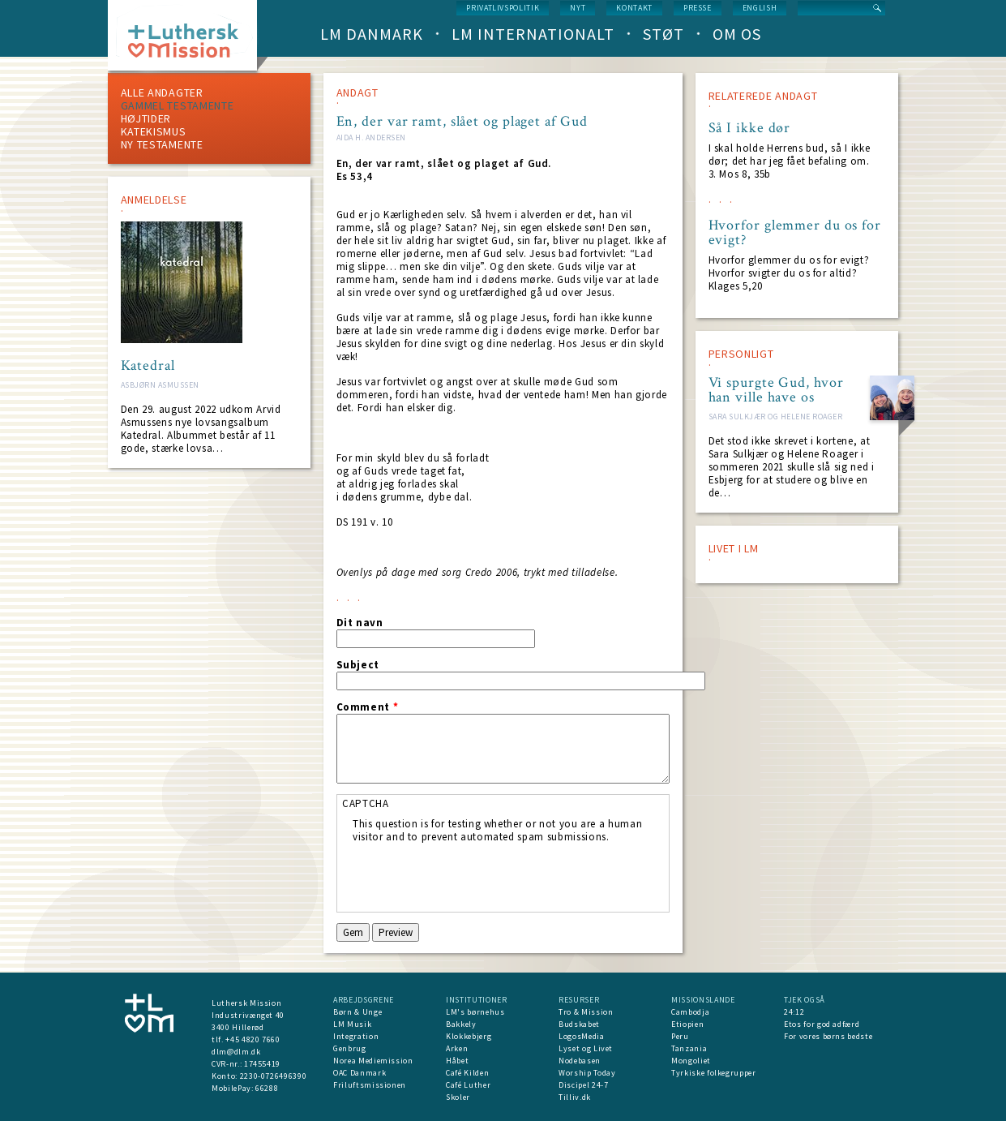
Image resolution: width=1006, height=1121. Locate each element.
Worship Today (587, 1072)
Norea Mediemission (373, 1060)
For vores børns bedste (828, 1036)
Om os (737, 33)
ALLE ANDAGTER (162, 92)
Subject (358, 665)
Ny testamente (162, 144)
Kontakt (634, 7)
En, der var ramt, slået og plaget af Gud (462, 121)
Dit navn (359, 622)
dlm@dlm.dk (236, 1051)
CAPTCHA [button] (365, 803)
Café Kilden (467, 1072)
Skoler (458, 1097)
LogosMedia (582, 1036)
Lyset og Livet (586, 1048)
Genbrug (349, 1048)
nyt (577, 7)
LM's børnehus (475, 1012)
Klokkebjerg (468, 1036)
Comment (367, 707)
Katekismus (153, 131)
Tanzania (689, 1048)
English (760, 7)
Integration (356, 1036)
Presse (697, 7)
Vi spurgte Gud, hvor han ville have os (776, 390)
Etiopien (687, 1024)
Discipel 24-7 (583, 1085)
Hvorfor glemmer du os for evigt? (795, 232)
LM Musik (352, 1024)
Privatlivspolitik (502, 7)
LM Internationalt (533, 33)
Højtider (146, 118)
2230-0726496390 (273, 1076)
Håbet (457, 1060)
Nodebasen (580, 1060)
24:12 (794, 1012)
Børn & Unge (357, 1012)
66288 (266, 1088)
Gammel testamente (177, 105)
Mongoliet (691, 1060)
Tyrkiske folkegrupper (713, 1072)
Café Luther (468, 1085)
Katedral (148, 366)
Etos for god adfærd (821, 1024)
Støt (663, 33)
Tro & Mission (586, 1012)
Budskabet (579, 1024)
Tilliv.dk (575, 1097)
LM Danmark (371, 33)
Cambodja (690, 1012)
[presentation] (476, 875)
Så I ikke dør (749, 128)
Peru (680, 1036)
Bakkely (461, 1024)
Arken (457, 1048)
